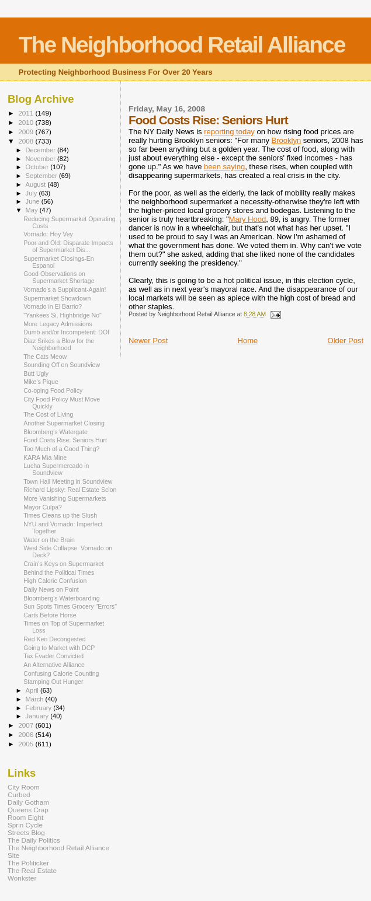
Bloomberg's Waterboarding (61, 598)
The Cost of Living (48, 414)
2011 (26, 113)
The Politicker (28, 863)
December (41, 149)
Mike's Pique (40, 381)
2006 (26, 734)
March (36, 699)
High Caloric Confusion (54, 580)
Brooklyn (286, 140)
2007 (26, 725)
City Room (24, 787)
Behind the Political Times (58, 572)
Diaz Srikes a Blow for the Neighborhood (58, 344)
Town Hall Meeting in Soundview (67, 481)
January (38, 716)
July (32, 193)
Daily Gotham (28, 802)
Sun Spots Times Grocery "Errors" (70, 606)
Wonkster (22, 878)
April (33, 690)
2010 (26, 122)
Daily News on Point (51, 589)
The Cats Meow (45, 356)
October (38, 166)
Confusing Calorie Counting (61, 673)
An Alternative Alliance (54, 664)
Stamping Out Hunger (53, 681)
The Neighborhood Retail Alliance (182, 44)
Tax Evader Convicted (53, 655)
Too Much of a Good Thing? (61, 448)
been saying (224, 166)
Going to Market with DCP (59, 647)
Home (248, 340)
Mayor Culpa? (42, 507)
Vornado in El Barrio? (52, 306)
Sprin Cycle (25, 825)
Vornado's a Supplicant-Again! (64, 289)
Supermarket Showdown (57, 298)
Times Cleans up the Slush (60, 515)
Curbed (19, 794)
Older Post (345, 340)
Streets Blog (26, 832)
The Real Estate (32, 870)
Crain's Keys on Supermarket (63, 563)
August (37, 184)
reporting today (229, 131)
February (40, 707)
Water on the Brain (49, 539)
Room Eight (25, 817)
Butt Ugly (35, 373)
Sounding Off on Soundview (61, 364)
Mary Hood (247, 219)
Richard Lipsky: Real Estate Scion (69, 489)
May (33, 210)
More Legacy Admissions (57, 323)
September (43, 175)
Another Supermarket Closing (64, 423)
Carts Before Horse (50, 615)
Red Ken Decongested (54, 638)
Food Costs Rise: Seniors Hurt (65, 439)
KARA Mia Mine (45, 457)
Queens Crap (28, 809)
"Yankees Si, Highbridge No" (62, 315)
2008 (26, 141)
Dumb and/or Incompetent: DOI (66, 332)
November (41, 158)
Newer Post (148, 340)
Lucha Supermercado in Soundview (56, 469)
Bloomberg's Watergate (55, 431)
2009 (26, 131)
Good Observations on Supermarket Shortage (58, 277)
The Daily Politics (34, 840)
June (33, 201)
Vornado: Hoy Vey (48, 234)
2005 (26, 744)
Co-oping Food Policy (52, 390)
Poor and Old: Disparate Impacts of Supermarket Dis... (68, 246)
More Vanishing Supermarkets (64, 498)
